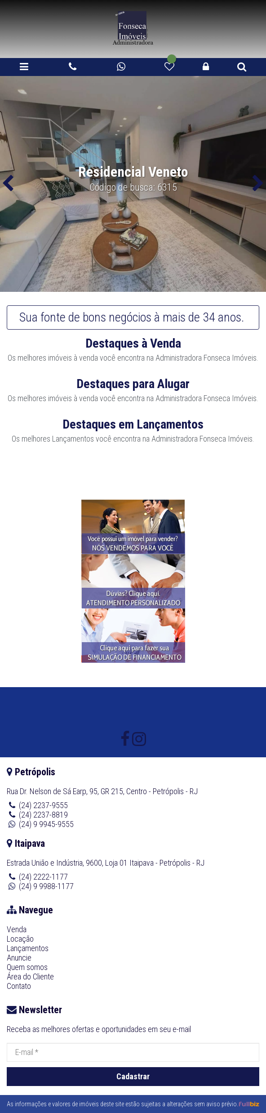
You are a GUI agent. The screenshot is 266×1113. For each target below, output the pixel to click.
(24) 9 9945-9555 (46, 824)
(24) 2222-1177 (43, 876)
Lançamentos (28, 948)
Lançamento (71, 438)
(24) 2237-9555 (43, 805)
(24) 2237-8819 (43, 814)
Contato (19, 986)
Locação (20, 938)
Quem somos (27, 967)
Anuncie (19, 957)
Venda (17, 929)
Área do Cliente (30, 976)
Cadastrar (133, 1076)
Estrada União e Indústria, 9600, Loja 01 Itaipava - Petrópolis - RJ (105, 862)
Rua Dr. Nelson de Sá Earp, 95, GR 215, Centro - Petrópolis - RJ (102, 791)
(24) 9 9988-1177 (46, 886)
